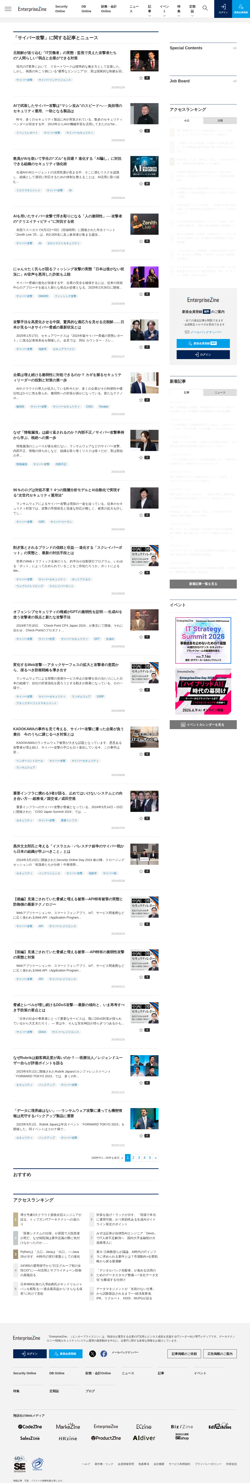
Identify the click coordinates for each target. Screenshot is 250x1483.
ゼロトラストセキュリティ (63, 243)
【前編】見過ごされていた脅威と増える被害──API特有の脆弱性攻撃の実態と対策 (68, 954)
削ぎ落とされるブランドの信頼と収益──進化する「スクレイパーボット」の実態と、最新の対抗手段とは (67, 550)
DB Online (57, 1373)
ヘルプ (86, 1464)
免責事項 (143, 1464)
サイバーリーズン (61, 521)
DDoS (42, 1032)
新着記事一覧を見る (203, 584)
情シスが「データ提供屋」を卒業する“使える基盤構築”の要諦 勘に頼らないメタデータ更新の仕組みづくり (202, 533)
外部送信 (231, 1464)
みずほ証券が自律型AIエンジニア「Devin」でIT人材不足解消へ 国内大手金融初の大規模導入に (126, 1237)
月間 (220, 120)
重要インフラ (69, 820)
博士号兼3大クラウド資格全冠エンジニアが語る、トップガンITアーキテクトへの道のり (51, 1219)
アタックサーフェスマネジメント (36, 703)
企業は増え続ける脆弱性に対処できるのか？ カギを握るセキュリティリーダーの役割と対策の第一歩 (67, 377)
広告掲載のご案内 (220, 1354)
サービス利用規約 (179, 1464)
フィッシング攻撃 (65, 296)
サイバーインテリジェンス (55, 79)
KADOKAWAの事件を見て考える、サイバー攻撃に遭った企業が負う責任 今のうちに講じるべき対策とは (68, 731)
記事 (149, 9)
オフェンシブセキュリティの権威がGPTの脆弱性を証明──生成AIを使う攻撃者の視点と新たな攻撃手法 (67, 614)
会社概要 (159, 1464)
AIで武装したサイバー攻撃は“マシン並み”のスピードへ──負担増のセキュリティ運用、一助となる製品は (67, 108)
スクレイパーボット (61, 586)
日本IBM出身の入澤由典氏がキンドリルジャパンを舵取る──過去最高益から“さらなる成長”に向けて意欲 (51, 1288)
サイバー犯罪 (47, 639)
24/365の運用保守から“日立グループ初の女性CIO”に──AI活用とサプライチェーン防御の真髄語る (50, 1270)
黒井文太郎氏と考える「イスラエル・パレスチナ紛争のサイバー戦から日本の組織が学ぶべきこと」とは (68, 848)
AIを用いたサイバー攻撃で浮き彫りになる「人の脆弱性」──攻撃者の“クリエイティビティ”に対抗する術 (67, 218)
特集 (179, 9)
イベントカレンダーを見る (202, 724)
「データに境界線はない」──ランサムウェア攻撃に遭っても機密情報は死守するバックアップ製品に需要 (67, 1113)
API (41, 926)
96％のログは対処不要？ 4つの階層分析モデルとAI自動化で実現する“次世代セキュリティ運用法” (66, 492)
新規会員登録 (202, 343)
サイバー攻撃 (24, 79)
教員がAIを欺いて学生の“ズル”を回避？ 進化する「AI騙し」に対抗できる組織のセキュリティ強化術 (67, 161)
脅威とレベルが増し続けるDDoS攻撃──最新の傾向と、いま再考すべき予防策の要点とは (69, 1007)
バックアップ (47, 1084)
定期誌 (192, 9)
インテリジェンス (49, 873)
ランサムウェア (81, 696)
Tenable (103, 406)
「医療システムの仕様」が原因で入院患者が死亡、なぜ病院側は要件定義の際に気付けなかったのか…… (50, 1237)
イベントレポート (27, 132)
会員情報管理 (126, 1464)
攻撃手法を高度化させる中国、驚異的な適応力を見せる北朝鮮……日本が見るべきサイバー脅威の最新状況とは (68, 324)
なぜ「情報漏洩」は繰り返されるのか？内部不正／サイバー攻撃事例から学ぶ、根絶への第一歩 (68, 435)
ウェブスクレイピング (29, 586)
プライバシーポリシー (208, 1464)
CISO (89, 406)
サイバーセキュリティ (79, 132)
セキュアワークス (63, 349)
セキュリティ (24, 820)
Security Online (24, 1373)
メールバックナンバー (203, 332)
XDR (41, 521)
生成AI (110, 639)
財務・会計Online (98, 1373)
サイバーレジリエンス (62, 926)
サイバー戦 (110, 873)
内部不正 (61, 464)
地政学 (43, 349)
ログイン (202, 354)
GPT (97, 639)
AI (70, 190)
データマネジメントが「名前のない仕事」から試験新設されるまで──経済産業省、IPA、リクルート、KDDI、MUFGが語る (126, 1293)
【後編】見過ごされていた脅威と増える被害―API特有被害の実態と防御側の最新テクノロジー (68, 901)
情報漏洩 (21, 464)
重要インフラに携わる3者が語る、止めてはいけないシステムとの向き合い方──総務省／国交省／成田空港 (68, 796)
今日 (186, 120)
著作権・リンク (104, 1464)
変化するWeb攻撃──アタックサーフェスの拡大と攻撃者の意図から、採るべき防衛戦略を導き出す (66, 667)
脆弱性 (20, 406)
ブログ (90, 1391)
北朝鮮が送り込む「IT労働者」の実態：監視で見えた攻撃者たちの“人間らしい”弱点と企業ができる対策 (65, 55)
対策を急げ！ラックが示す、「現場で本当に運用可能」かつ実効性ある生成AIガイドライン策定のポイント (126, 1219)
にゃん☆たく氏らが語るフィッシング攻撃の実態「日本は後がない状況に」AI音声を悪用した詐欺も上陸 (68, 271)
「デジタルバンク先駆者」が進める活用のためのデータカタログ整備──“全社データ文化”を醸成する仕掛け (127, 1275)
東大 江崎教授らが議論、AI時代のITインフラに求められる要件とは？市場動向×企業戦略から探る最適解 (127, 1256)
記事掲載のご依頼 (184, 1354)
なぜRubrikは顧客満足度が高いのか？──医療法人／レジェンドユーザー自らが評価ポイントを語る (68, 1060)
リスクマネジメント (28, 190)
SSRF (100, 696)
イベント (164, 9)
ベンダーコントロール (29, 760)
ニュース (220, 392)
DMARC (44, 296)
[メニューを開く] (8, 9)
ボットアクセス (81, 579)
